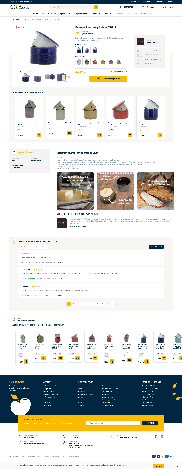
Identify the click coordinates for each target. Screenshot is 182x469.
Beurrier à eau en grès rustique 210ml (92, 346)
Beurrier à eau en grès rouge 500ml (57, 346)
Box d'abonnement (108, 405)
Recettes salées (147, 402)
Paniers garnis (106, 402)
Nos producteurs (48, 389)
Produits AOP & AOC (148, 386)
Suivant (68, 77)
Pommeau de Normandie (85, 394)
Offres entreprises (49, 397)
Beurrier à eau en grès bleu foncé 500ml (150, 124)
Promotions (47, 405)
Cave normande (82, 386)
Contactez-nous (48, 391)
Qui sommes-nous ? (49, 386)
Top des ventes (48, 400)
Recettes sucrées (147, 405)
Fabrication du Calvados (150, 389)
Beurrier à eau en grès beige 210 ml (89, 124)
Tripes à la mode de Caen (110, 389)
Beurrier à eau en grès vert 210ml (39, 346)
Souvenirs (80, 405)
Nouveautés (47, 402)
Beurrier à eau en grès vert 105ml (59, 123)
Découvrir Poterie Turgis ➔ (78, 227)
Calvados (80, 389)
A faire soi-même (147, 397)
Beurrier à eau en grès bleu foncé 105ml (143, 346)
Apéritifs (80, 397)
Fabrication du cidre (148, 391)
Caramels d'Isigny (107, 391)
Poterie (79, 402)
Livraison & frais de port (51, 394)
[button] (16, 19)
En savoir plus (121, 465)
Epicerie (104, 386)
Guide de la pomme (148, 394)
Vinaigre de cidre (107, 397)
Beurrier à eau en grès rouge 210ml (118, 124)
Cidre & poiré (81, 391)
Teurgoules (105, 394)
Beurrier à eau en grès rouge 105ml (108, 346)
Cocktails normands (148, 400)
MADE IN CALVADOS (16, 382)
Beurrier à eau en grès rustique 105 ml (28, 124)
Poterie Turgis (21, 126)
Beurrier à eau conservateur (27, 320)
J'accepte (158, 466)
